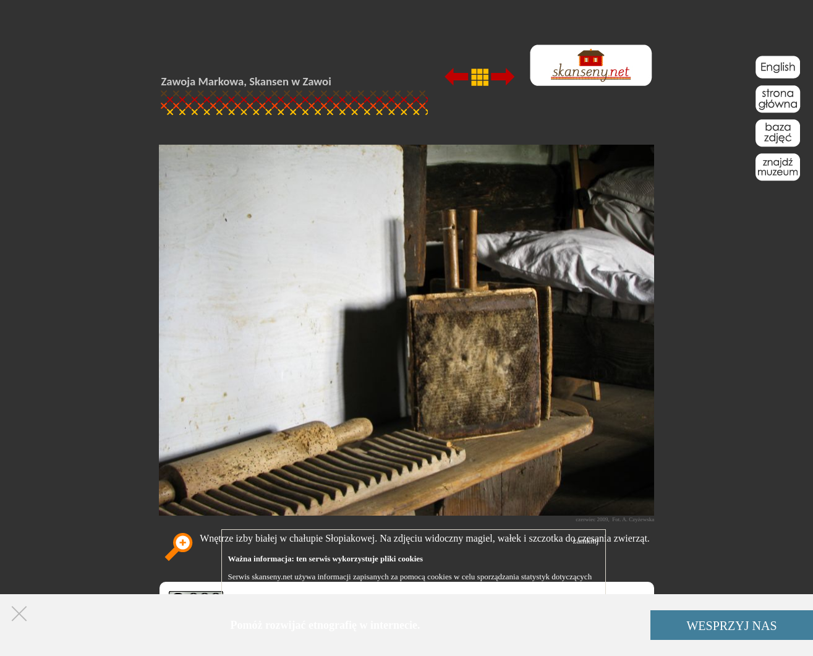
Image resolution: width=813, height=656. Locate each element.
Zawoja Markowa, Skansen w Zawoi (246, 81)
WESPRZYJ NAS (731, 626)
